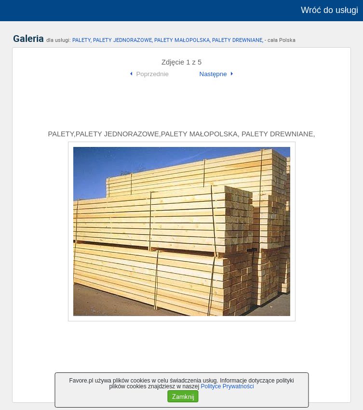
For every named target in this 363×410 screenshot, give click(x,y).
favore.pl (66, 10)
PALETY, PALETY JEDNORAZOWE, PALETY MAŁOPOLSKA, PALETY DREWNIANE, (167, 39)
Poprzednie (152, 74)
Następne (213, 74)
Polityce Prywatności (227, 386)
